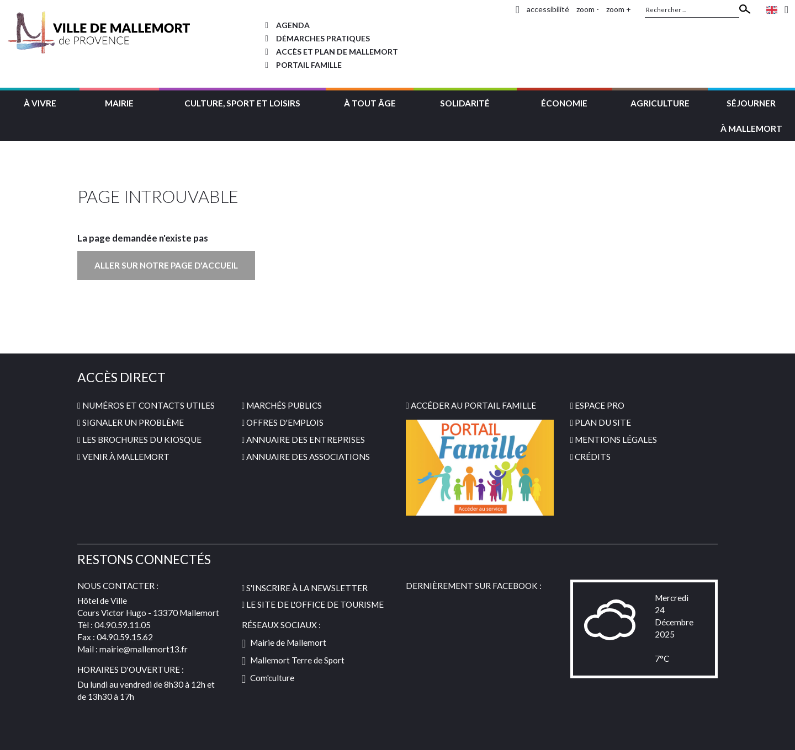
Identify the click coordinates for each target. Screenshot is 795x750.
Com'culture (268, 678)
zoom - (587, 9)
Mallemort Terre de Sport (293, 660)
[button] (40, 102)
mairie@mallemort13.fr (143, 649)
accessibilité (548, 9)
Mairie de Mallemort (284, 642)
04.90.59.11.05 (122, 625)
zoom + (618, 9)
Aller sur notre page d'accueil (166, 265)
